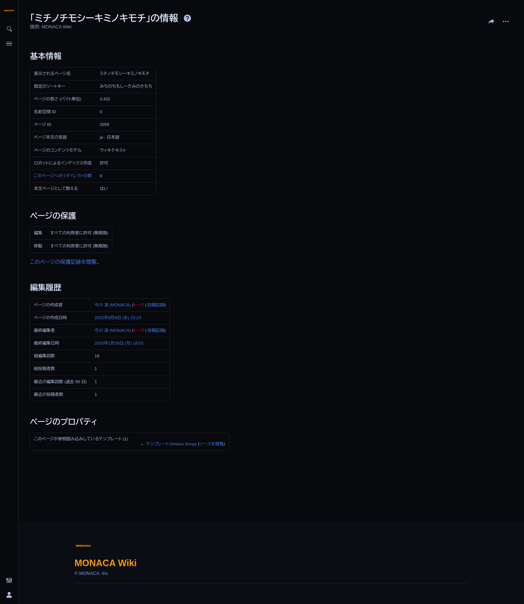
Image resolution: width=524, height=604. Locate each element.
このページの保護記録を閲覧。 (65, 262)
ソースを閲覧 (211, 444)
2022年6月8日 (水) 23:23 (118, 317)
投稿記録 (155, 305)
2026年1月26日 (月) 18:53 (119, 343)
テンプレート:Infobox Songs (171, 444)
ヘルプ (187, 18)
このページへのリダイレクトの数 (63, 176)
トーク (138, 305)
